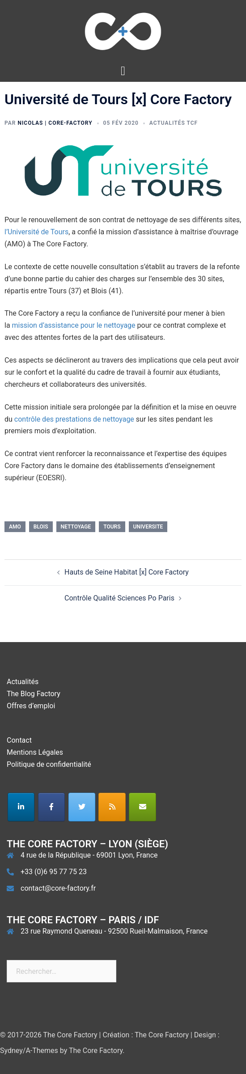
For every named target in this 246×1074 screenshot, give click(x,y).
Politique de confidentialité (49, 764)
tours (111, 527)
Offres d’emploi (31, 706)
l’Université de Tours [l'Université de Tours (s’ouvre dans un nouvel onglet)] (36, 232)
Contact (19, 740)
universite (148, 527)
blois (41, 527)
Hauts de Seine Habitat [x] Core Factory (126, 572)
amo (15, 527)
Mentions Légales (35, 752)
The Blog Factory (33, 693)
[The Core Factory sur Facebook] (51, 807)
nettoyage (76, 527)
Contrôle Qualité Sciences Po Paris (119, 598)
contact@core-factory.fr (58, 888)
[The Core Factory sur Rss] (112, 807)
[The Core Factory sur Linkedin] (21, 807)
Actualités (22, 681)
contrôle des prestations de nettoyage (74, 419)
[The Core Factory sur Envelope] (142, 807)
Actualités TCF (173, 123)
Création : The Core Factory (145, 1035)
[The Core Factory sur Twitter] (82, 807)
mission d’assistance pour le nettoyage (74, 325)
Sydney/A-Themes (29, 1050)
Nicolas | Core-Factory (54, 123)
